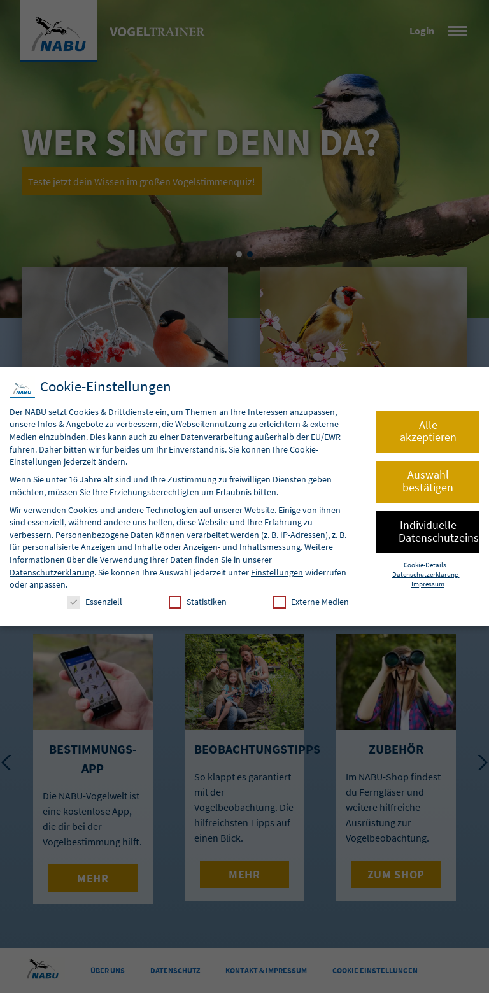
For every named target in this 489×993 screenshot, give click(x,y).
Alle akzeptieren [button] (428, 431)
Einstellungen (277, 572)
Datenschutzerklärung (52, 572)
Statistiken (198, 602)
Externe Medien (311, 602)
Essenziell (94, 602)
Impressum (427, 584)
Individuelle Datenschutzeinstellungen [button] (439, 531)
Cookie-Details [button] (426, 565)
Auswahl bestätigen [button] (427, 481)
